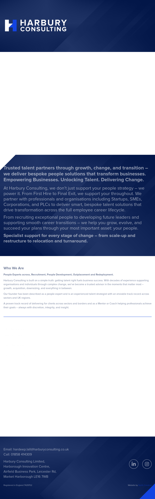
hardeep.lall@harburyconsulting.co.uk (41, 449)
